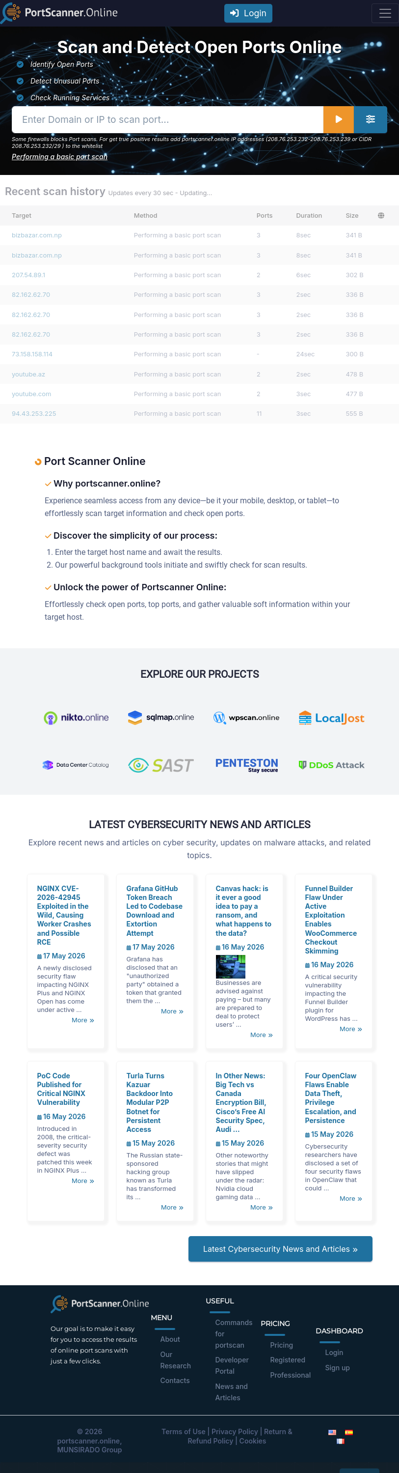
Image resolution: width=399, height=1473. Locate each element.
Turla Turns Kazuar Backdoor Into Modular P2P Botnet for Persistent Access (150, 1102)
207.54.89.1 (28, 275)
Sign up (337, 1367)
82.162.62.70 (31, 294)
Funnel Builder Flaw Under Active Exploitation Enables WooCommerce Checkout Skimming (331, 919)
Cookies (252, 1441)
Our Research (175, 1360)
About (170, 1339)
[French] (341, 1441)
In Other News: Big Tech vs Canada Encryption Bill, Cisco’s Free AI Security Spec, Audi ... (241, 1102)
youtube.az (28, 374)
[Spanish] (349, 1431)
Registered (288, 1360)
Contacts (175, 1380)
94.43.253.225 (34, 413)
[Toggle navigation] (385, 13)
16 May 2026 (240, 947)
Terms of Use (183, 1431)
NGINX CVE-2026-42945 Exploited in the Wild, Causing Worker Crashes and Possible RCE (64, 915)
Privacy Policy (235, 1431)
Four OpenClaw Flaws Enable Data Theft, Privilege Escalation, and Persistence (331, 1098)
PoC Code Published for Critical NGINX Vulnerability (61, 1089)
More (83, 1020)
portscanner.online (88, 1441)
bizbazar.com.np (37, 235)
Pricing (281, 1345)
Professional (290, 1375)
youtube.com (31, 394)
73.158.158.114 (32, 354)
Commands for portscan (234, 1333)
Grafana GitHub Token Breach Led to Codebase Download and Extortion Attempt (155, 910)
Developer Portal (232, 1365)
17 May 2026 (61, 956)
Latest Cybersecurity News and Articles (280, 1249)
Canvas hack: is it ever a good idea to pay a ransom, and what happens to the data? (243, 910)
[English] (332, 1431)
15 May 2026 (151, 1143)
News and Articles (231, 1392)
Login (248, 13)
